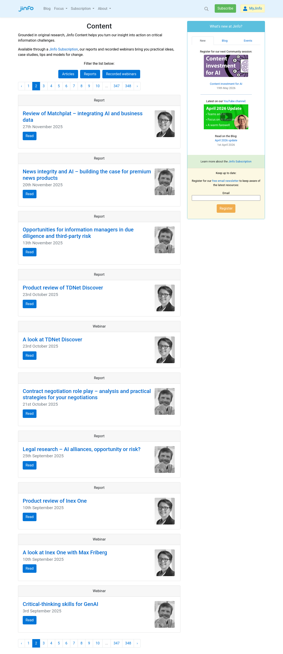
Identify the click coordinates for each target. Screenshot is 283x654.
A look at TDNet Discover (52, 339)
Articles (68, 74)
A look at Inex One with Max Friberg (65, 552)
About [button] (103, 8)
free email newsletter (225, 180)
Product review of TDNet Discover (63, 288)
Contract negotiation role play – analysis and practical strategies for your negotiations (87, 394)
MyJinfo (252, 8)
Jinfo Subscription (63, 49)
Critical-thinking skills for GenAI (60, 604)
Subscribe (225, 8)
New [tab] (203, 40)
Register (226, 208)
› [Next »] (137, 86)
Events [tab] (248, 40)
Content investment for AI (226, 83)
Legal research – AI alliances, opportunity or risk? (82, 449)
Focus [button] (59, 8)
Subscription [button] (81, 8)
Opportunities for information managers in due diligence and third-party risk (78, 233)
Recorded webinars (121, 74)
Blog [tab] (225, 40)
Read (30, 136)
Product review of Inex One (55, 501)
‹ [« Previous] (21, 86)
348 (128, 86)
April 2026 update (226, 140)
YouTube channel (234, 101)
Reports (90, 74)
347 (116, 86)
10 (98, 86)
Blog (47, 8)
